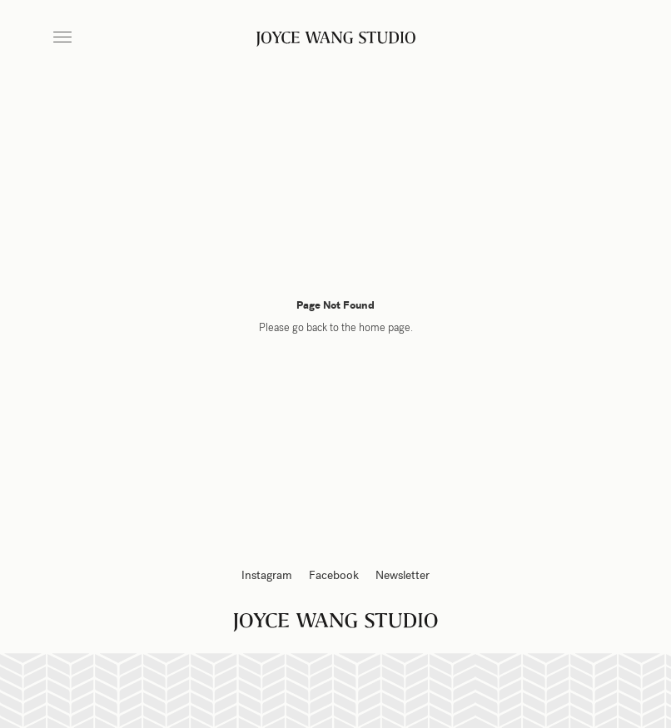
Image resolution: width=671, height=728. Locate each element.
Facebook (334, 575)
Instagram (266, 575)
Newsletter (402, 575)
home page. (386, 327)
